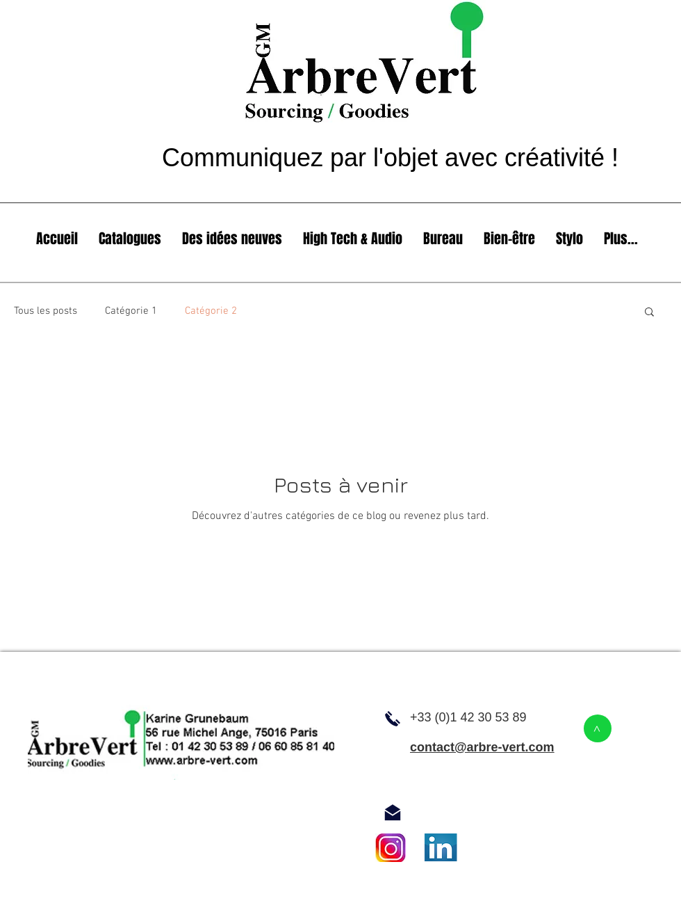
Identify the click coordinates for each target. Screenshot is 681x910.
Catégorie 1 (131, 311)
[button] (649, 312)
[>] (598, 728)
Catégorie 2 (211, 311)
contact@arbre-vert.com (482, 747)
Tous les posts (45, 311)
